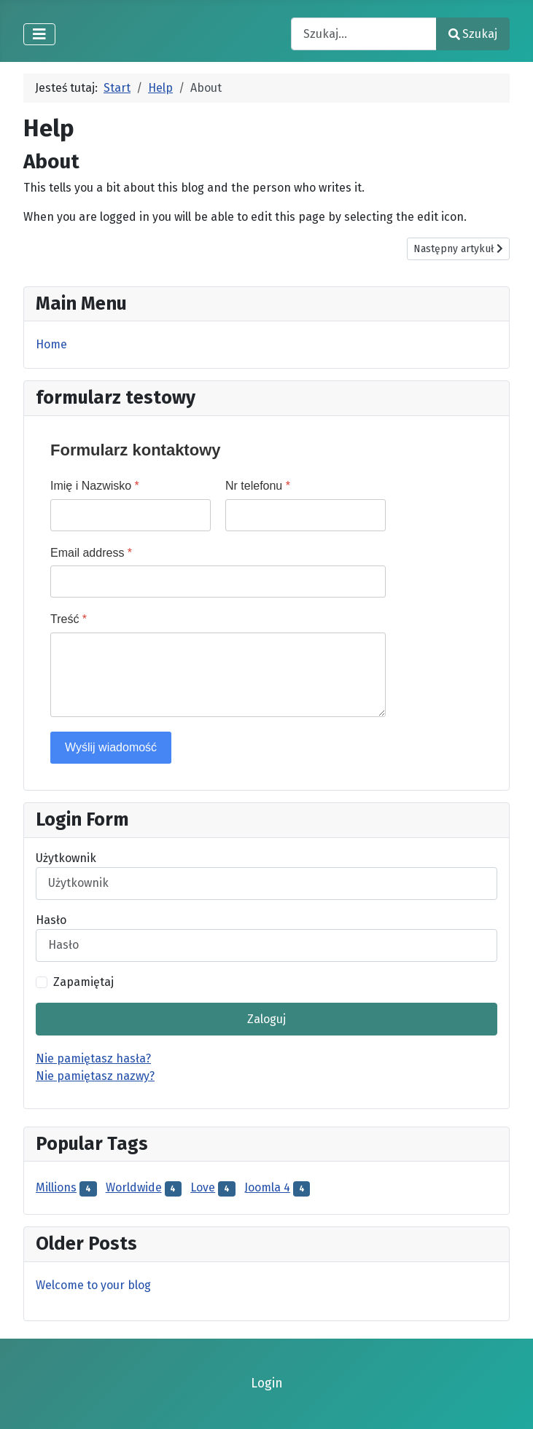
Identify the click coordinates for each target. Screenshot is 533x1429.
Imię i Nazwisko (94, 485)
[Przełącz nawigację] (39, 34)
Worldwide (134, 1187)
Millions (56, 1187)
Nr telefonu (257, 485)
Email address (91, 553)
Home (51, 344)
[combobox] (364, 33)
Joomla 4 (267, 1187)
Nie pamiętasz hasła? (93, 1058)
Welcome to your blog (93, 1285)
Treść (68, 619)
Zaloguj (266, 1019)
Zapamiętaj (83, 982)
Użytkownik (66, 858)
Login (267, 1383)
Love (202, 1187)
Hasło (51, 920)
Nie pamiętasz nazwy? (95, 1076)
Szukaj (472, 34)
